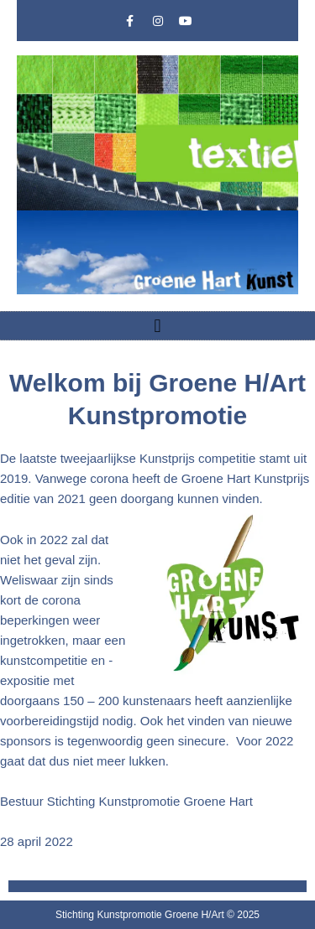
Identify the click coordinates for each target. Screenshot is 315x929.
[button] (157, 326)
